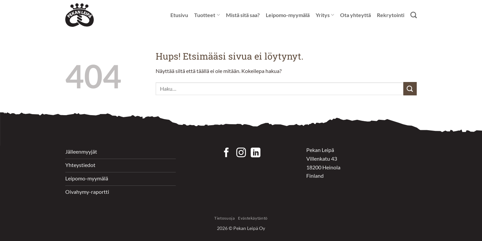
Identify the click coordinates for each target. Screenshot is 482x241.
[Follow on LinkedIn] (255, 153)
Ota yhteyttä (355, 15)
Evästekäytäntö (253, 218)
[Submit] (410, 88)
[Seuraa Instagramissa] (241, 153)
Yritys (325, 15)
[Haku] (413, 15)
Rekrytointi (390, 15)
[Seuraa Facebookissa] (226, 153)
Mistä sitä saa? (243, 15)
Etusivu (179, 15)
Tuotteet (207, 15)
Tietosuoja (224, 218)
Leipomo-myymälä (288, 15)
